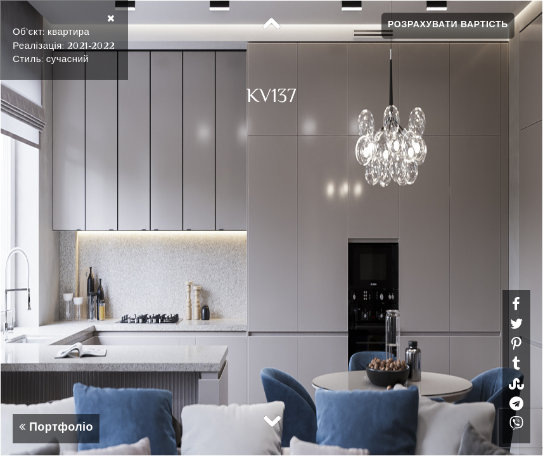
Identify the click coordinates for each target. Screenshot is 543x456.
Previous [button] (271, 24)
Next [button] (271, 420)
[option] (271, 228)
